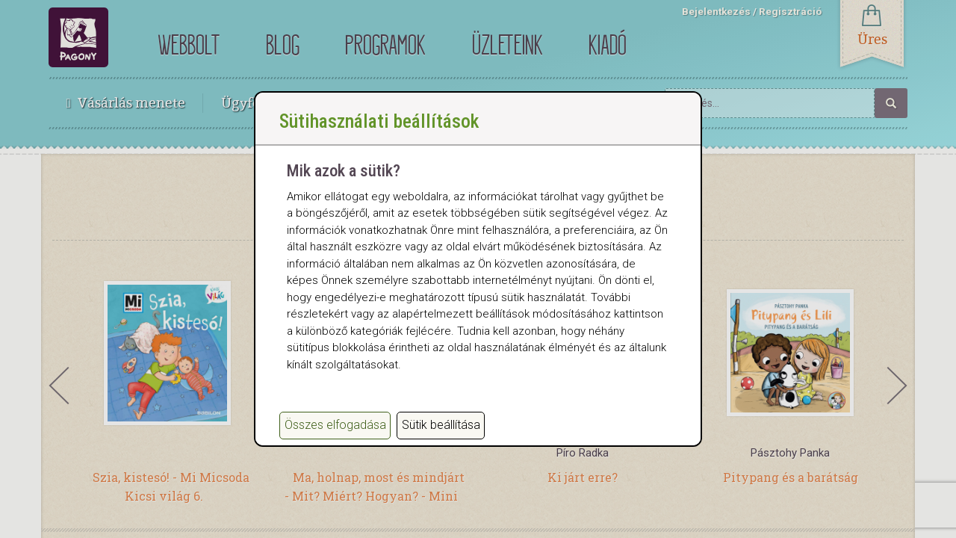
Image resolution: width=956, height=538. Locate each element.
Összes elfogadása (335, 435)
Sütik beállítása (441, 435)
